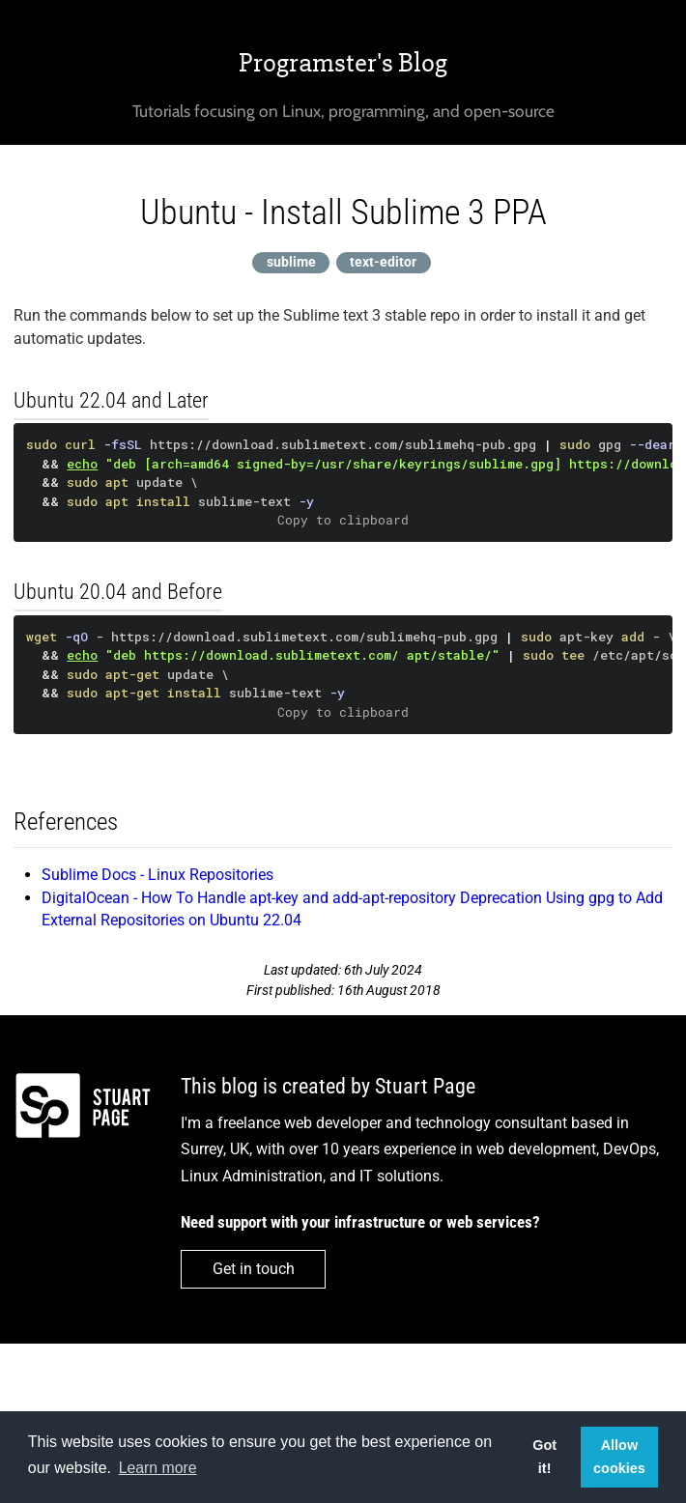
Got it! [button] (544, 1456)
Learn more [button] (158, 1468)
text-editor (383, 262)
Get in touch (254, 1269)
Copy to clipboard (343, 519)
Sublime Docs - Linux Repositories (157, 874)
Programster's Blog (343, 62)
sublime (291, 262)
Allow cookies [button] (619, 1456)
